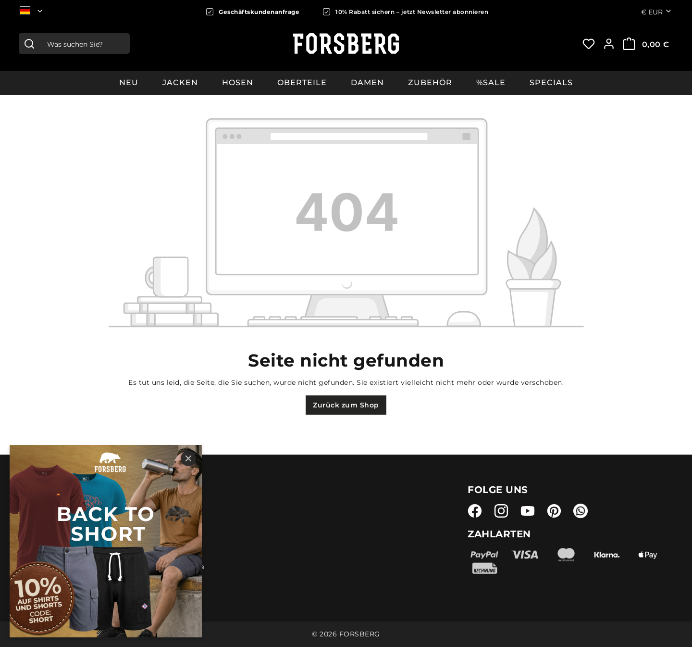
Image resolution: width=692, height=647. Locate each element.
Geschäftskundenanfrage (259, 11)
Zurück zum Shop (346, 405)
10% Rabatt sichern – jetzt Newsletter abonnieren (411, 11)
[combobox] (84, 43)
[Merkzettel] (589, 43)
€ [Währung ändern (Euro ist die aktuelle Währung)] (656, 11)
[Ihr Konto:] (609, 43)
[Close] (188, 458)
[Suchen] (29, 43)
